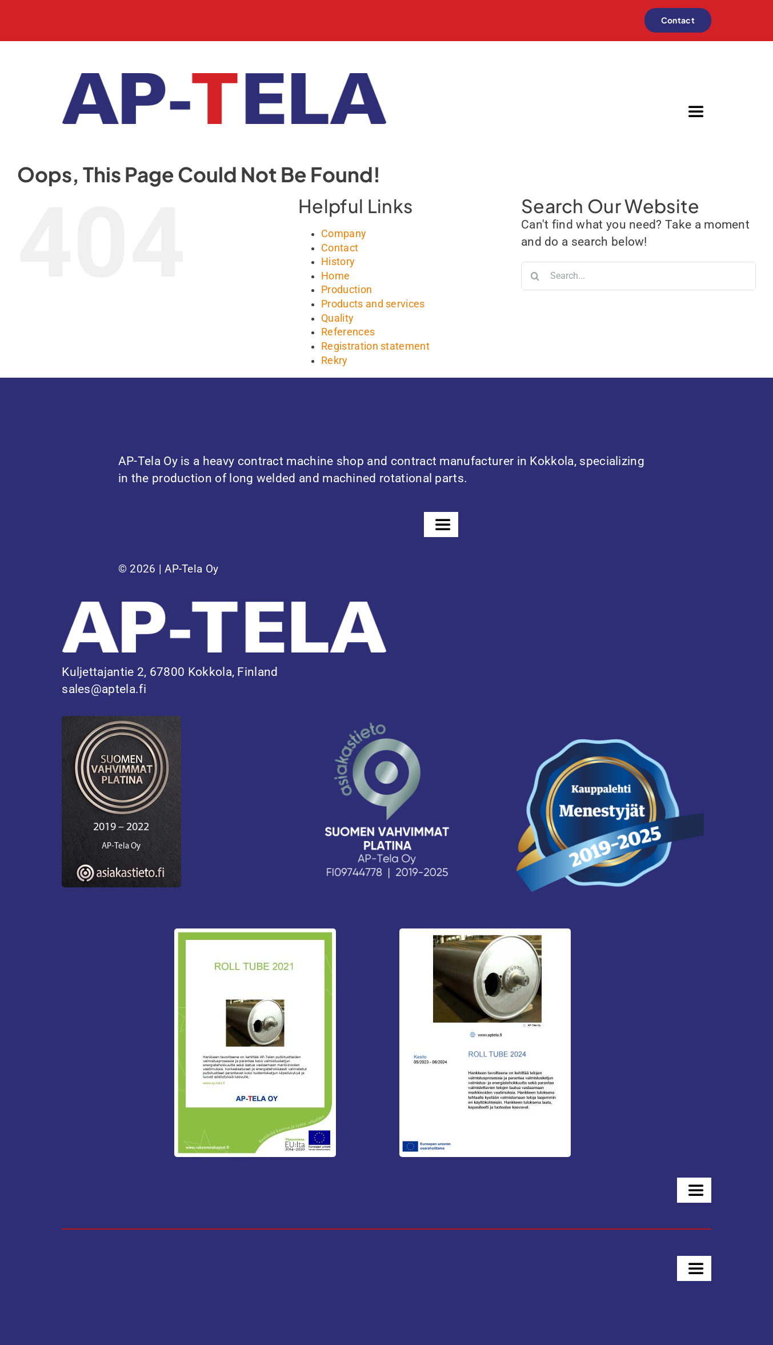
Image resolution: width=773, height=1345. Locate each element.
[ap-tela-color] (224, 79)
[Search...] (638, 276)
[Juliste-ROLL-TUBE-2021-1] (255, 934)
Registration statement (375, 346)
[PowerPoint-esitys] (485, 934)
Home (335, 276)
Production (346, 289)
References (348, 332)
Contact (339, 248)
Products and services (373, 304)
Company (343, 233)
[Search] (535, 276)
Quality (337, 318)
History (338, 261)
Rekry (334, 360)
